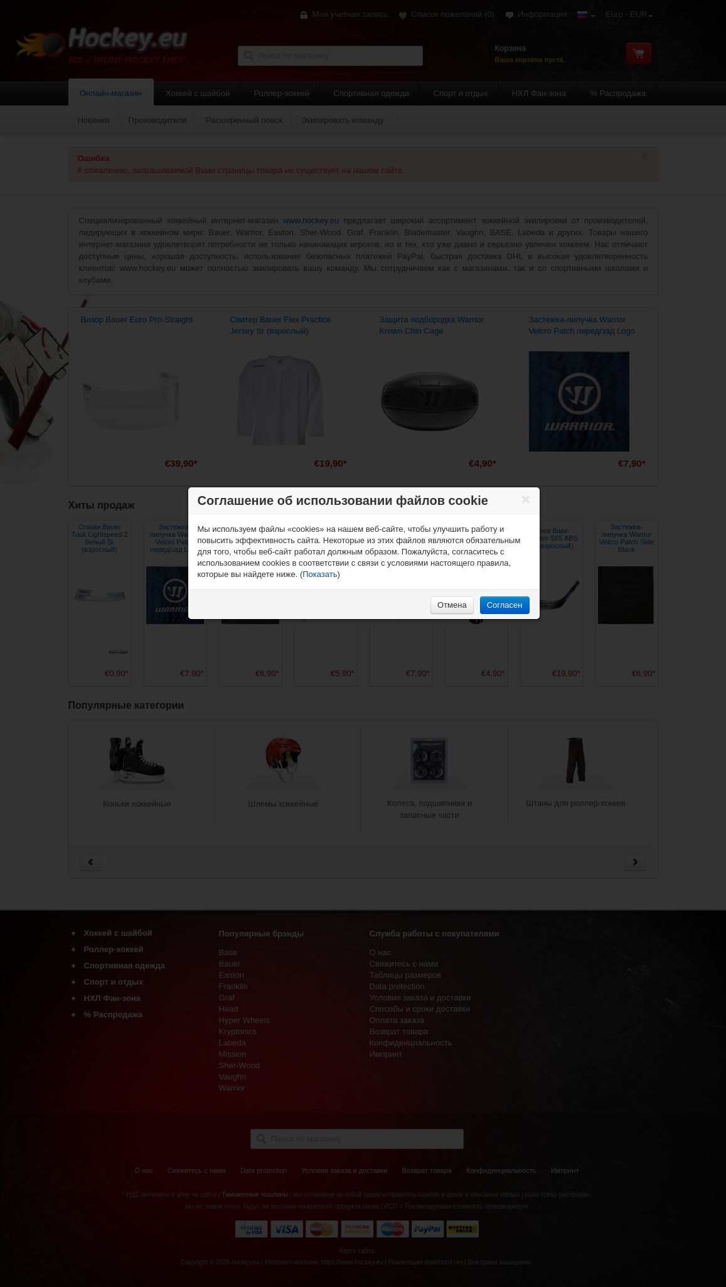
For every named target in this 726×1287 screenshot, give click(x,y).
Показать (319, 574)
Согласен (505, 605)
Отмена (452, 605)
